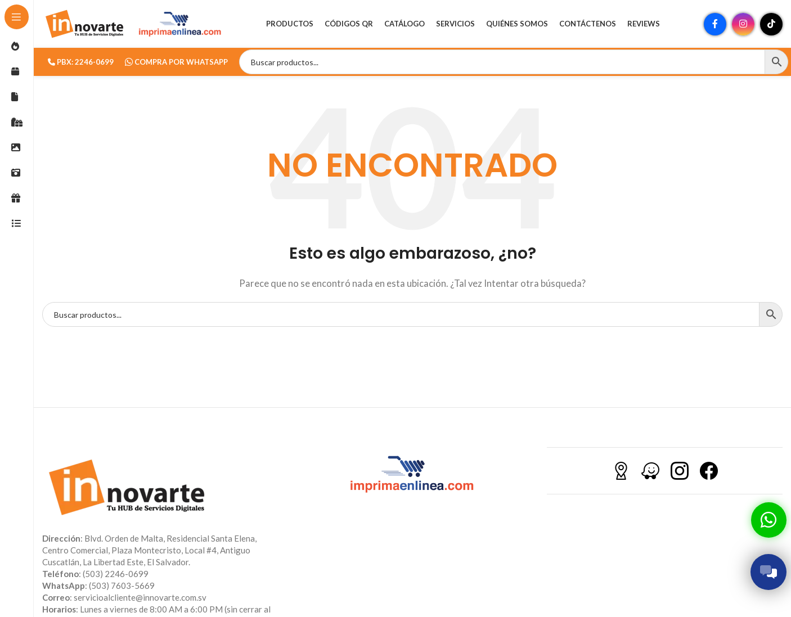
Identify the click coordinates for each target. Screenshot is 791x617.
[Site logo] (84, 24)
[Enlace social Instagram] (743, 25)
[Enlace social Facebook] (715, 25)
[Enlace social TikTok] (771, 25)
